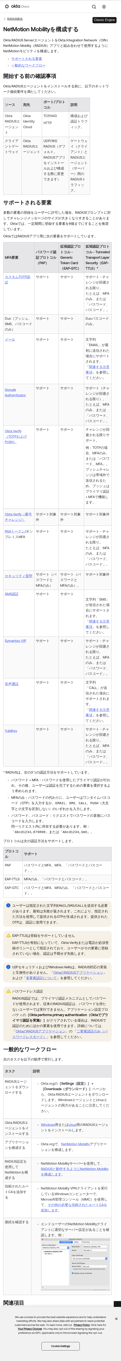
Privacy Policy (82, 1324)
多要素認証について (41, 978)
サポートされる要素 (26, 59)
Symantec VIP (15, 641)
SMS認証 (12, 594)
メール (10, 339)
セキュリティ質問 (18, 576)
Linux (72, 1125)
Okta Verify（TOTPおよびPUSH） (16, 436)
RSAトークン (15, 531)
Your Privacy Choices (30, 1328)
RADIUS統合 (15, 18)
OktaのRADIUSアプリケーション (78, 972)
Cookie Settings (60, 1346)
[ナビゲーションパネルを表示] (114, 6)
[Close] (116, 1318)
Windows (48, 1125)
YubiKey (11, 731)
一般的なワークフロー (28, 65)
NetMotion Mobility (75, 1144)
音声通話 (12, 684)
